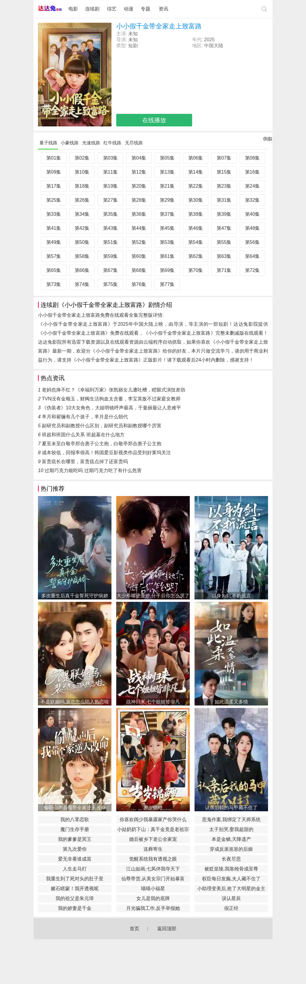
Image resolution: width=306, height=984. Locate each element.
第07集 (224, 157)
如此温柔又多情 (231, 701)
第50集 (82, 242)
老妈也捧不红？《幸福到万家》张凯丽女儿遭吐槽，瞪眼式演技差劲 (113, 389)
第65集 (53, 270)
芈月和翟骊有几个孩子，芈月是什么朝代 (85, 416)
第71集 (224, 270)
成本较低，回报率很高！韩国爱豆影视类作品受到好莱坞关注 (106, 452)
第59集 (110, 256)
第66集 (82, 270)
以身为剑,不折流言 (231, 595)
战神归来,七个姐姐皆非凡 (153, 701)
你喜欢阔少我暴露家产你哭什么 (153, 819)
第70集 (195, 270)
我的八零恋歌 (74, 819)
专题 (146, 8)
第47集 (224, 228)
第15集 (224, 172)
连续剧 (92, 8)
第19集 (110, 186)
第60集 (138, 256)
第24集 (252, 186)
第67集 (110, 270)
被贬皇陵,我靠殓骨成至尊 (231, 868)
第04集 (138, 157)
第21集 (167, 186)
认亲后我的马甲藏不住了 (231, 807)
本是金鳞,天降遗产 (231, 839)
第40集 (252, 214)
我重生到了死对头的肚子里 (74, 878)
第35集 (110, 214)
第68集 (138, 270)
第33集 (53, 214)
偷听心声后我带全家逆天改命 (75, 807)
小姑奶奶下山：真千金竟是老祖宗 (153, 829)
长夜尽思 (231, 858)
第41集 (53, 228)
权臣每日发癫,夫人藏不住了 (231, 878)
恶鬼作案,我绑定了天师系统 (231, 819)
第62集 (195, 256)
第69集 (167, 270)
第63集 (224, 256)
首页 (134, 928)
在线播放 (154, 120)
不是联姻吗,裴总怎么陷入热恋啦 (75, 701)
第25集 (53, 200)
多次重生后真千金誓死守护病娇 (74, 595)
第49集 (53, 242)
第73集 (53, 284)
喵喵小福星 (153, 888)
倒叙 (268, 140)
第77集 (167, 284)
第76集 (138, 284)
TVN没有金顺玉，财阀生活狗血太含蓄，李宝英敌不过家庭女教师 (111, 398)
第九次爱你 (75, 849)
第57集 (53, 256)
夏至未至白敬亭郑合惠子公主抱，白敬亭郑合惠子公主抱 (101, 443)
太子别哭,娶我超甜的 (231, 829)
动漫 (128, 8)
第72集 (252, 270)
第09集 (53, 172)
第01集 (53, 157)
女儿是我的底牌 (153, 898)
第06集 (195, 157)
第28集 (138, 200)
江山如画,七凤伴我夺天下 (153, 868)
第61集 (167, 256)
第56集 (252, 242)
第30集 (195, 200)
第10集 (82, 172)
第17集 (53, 186)
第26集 (82, 200)
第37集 (167, 214)
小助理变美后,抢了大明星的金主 (231, 888)
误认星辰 (231, 898)
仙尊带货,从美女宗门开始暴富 (153, 878)
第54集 (195, 242)
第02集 (82, 157)
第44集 (138, 228)
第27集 (110, 200)
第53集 (167, 242)
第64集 (252, 256)
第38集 (195, 214)
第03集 (110, 157)
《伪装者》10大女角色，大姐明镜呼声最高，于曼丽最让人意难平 (111, 407)
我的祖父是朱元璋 (75, 898)
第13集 (167, 172)
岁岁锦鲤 (153, 807)
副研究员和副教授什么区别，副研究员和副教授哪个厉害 (101, 425)
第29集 (167, 200)
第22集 (195, 186)
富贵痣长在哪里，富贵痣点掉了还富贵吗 (85, 461)
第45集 (167, 228)
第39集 (224, 214)
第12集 (138, 172)
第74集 (82, 284)
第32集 (252, 200)
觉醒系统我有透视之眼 (153, 858)
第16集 (252, 172)
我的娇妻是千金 (74, 908)
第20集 (138, 186)
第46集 (195, 228)
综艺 (112, 8)
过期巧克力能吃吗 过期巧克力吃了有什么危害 (93, 470)
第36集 (138, 214)
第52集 (138, 242)
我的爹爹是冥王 (74, 839)
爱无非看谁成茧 (74, 858)
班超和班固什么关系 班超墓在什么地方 (83, 434)
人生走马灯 (75, 868)
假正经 (231, 908)
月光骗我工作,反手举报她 (153, 908)
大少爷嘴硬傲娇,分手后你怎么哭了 (153, 595)
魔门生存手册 (74, 829)
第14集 (195, 172)
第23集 (224, 186)
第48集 (252, 228)
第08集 (252, 157)
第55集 (224, 242)
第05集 (167, 157)
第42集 (82, 228)
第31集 (224, 200)
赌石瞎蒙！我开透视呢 (75, 888)
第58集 (82, 256)
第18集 (82, 186)
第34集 (82, 214)
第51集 (110, 242)
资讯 (163, 8)
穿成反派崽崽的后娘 (231, 849)
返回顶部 (166, 928)
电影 (73, 8)
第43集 (110, 228)
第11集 (110, 172)
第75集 (110, 284)
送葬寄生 (153, 849)
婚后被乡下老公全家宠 (153, 839)
